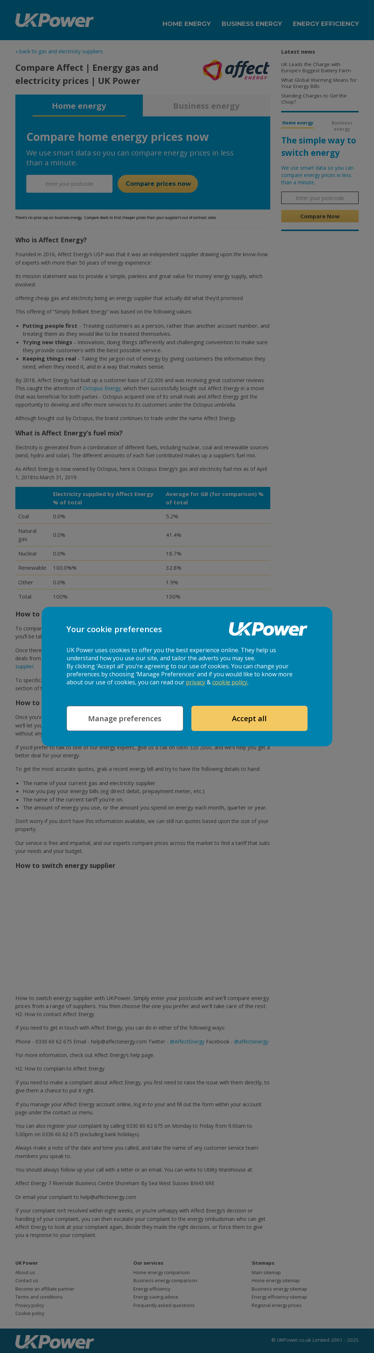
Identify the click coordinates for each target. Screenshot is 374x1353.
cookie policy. (230, 682)
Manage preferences (124, 718)
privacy (195, 682)
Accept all (249, 718)
